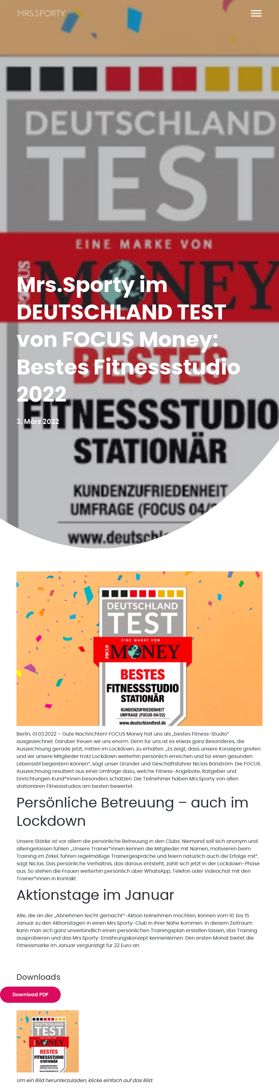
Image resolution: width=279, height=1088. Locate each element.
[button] (256, 13)
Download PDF (30, 994)
